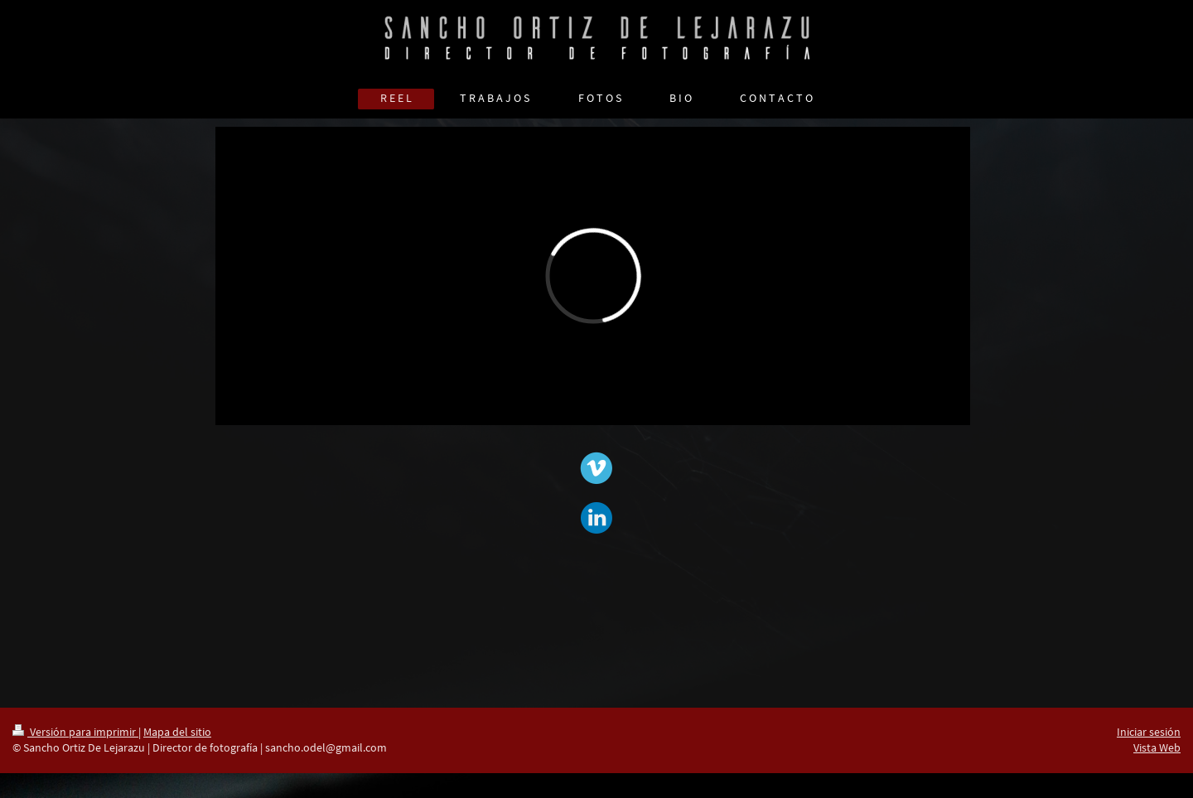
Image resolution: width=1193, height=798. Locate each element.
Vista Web (1157, 747)
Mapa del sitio (177, 731)
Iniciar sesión (1149, 731)
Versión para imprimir (75, 731)
